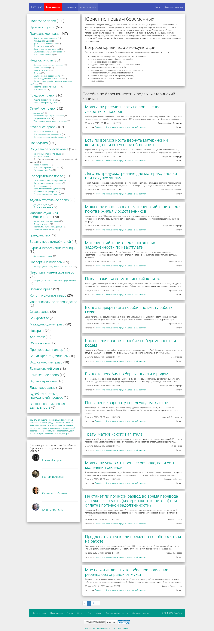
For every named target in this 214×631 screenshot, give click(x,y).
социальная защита (38, 420)
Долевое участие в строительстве (48, 65)
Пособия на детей (41, 165)
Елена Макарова (52, 460)
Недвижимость (41, 60)
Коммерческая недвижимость (46, 76)
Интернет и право (41, 224)
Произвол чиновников (43, 207)
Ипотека (37, 73)
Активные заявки (88, 7)
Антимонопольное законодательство (49, 180)
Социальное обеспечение (49, 149)
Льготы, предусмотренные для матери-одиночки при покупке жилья (131, 175)
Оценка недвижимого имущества (48, 79)
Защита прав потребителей (50, 242)
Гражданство (40, 235)
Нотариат (37, 331)
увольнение (68, 425)
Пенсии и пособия (41, 157)
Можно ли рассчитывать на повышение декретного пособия (122, 109)
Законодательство (141, 613)
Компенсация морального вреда (47, 52)
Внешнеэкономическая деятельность (47, 405)
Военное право (41, 289)
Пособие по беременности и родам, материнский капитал (120, 127)
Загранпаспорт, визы (42, 256)
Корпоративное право (46, 176)
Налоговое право (43, 21)
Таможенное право (44, 375)
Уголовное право (43, 127)
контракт (66, 433)
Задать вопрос (53, 7)
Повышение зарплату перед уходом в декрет (127, 402)
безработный (69, 428)
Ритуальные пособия (42, 170)
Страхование (39, 312)
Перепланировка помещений (46, 87)
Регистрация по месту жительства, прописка (53, 266)
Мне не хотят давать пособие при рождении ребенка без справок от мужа (126, 572)
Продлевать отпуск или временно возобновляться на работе (133, 539)
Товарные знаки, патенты (44, 229)
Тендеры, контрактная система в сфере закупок (54, 281)
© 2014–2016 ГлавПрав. (172, 613)
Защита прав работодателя (45, 103)
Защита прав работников (44, 100)
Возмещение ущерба (42, 41)
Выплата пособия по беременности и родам (126, 374)
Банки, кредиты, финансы (49, 356)
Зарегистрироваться (173, 7)
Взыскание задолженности (45, 38)
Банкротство (39, 318)
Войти (157, 7)
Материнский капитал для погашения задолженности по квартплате (120, 245)
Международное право (47, 324)
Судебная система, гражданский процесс (46, 395)
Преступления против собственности (49, 137)
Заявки (70, 613)
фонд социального (56, 423)
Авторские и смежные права (46, 221)
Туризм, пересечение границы (52, 248)
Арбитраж (37, 337)
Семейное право (42, 108)
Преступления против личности (47, 134)
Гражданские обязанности (45, 44)
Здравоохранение (43, 381)
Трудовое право (42, 95)
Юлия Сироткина (52, 509)
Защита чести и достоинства (46, 49)
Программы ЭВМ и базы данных (47, 227)
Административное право (49, 200)
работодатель (63, 431)
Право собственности (43, 54)
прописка (44, 425)
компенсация (56, 425)
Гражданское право (45, 34)
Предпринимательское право (52, 272)
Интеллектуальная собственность (44, 215)
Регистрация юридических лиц (47, 194)
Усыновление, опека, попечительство (49, 121)
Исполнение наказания (43, 132)
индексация (35, 428)
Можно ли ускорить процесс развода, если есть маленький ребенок (130, 465)
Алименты (38, 113)
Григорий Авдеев (52, 476)
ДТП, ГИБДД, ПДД (41, 204)
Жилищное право (41, 68)
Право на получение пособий (46, 167)
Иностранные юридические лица (48, 183)
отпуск (40, 433)
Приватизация (39, 89)
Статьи (80, 613)
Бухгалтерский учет (44, 369)
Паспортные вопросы (46, 262)
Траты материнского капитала (114, 434)
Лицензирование (40, 186)
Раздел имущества (41, 118)
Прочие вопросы (42, 27)
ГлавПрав (36, 7)
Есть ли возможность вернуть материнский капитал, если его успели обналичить (126, 142)
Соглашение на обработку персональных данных (107, 628)
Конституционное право (48, 295)
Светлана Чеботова (54, 493)
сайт (72, 431)
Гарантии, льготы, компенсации (47, 154)
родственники (36, 431)
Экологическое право (46, 362)
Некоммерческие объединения (47, 189)
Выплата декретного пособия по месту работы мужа (129, 309)
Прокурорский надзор (46, 350)
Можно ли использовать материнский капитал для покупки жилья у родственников (133, 209)
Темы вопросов (94, 613)
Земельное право (41, 70)
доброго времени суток (51, 428)
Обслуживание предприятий (46, 191)
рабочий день (49, 431)
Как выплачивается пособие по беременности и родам (130, 343)
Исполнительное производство (53, 302)
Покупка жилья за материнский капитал (123, 278)
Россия (33, 433)
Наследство (39, 143)
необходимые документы (59, 420)
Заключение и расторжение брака (48, 116)
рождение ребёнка (53, 433)
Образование (40, 343)
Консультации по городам (116, 613)
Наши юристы (70, 7)
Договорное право (41, 46)
